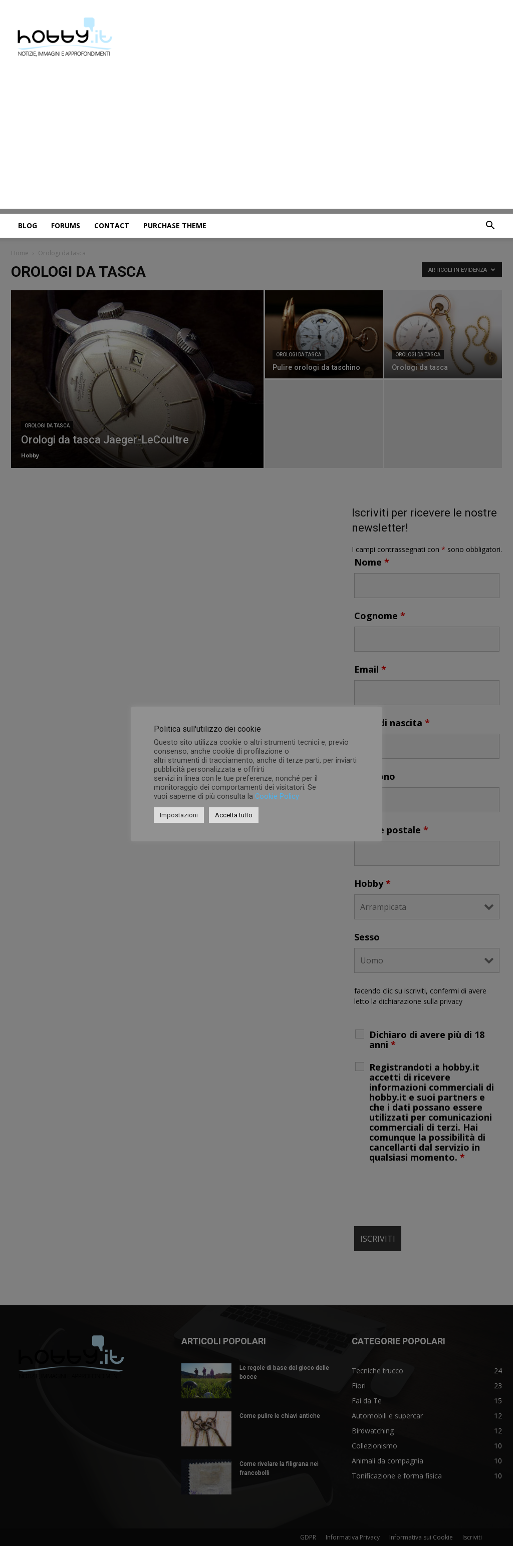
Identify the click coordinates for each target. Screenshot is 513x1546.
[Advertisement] (256, 139)
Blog (27, 225)
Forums (65, 225)
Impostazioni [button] (179, 815)
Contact (111, 225)
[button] (490, 226)
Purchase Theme (174, 225)
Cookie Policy (277, 796)
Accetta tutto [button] (233, 815)
